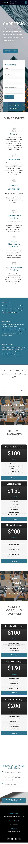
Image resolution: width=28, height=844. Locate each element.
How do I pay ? (10, 784)
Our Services (14, 118)
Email (6, 81)
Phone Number (9, 74)
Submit (9, 96)
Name (6, 68)
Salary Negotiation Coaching (14, 243)
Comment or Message (11, 87)
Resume (14, 134)
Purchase (14, 478)
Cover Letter (14, 159)
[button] (3, 390)
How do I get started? (13, 772)
